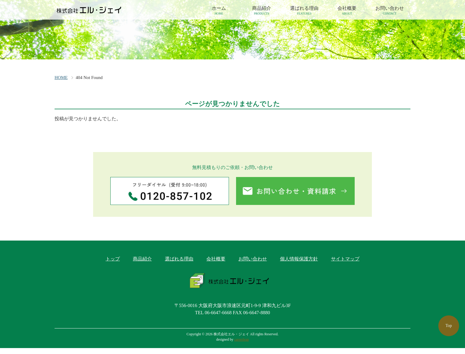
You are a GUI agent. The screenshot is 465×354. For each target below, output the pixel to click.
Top (448, 325)
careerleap (241, 345)
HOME (61, 77)
